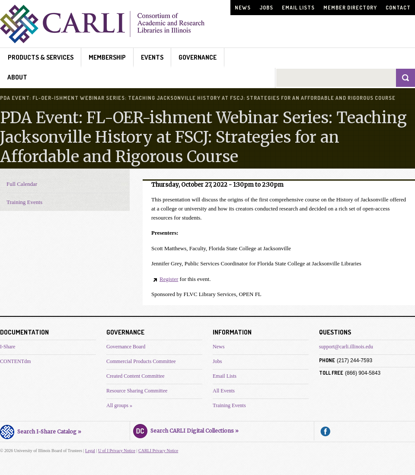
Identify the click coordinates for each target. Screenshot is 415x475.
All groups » (119, 405)
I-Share (7, 347)
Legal (90, 450)
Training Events (24, 202)
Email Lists (298, 7)
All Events (224, 391)
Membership (107, 57)
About (17, 77)
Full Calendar (21, 184)
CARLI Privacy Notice (158, 450)
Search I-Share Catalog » (40, 430)
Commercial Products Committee (141, 361)
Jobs (266, 7)
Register (169, 279)
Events (152, 57)
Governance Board (125, 347)
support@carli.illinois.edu (346, 347)
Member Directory (350, 7)
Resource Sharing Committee (136, 391)
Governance (198, 57)
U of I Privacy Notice (116, 450)
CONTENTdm (15, 361)
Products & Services (40, 57)
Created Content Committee (135, 376)
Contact (398, 7)
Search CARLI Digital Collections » (186, 429)
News (243, 7)
